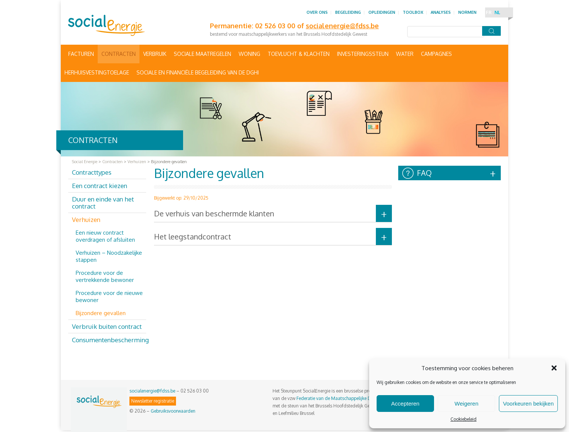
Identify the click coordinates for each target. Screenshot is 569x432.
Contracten (118, 54)
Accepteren (405, 403)
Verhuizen (86, 219)
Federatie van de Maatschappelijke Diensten (341, 398)
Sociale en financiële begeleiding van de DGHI (197, 72)
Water (405, 54)
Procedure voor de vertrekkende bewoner (105, 276)
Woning (249, 54)
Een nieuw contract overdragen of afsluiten (105, 236)
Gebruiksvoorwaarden (173, 411)
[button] (554, 368)
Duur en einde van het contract (103, 202)
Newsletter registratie (152, 401)
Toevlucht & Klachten (299, 54)
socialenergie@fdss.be (152, 391)
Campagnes (436, 54)
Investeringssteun (363, 54)
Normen (467, 12)
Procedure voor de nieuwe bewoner (109, 296)
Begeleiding (348, 12)
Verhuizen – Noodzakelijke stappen (109, 256)
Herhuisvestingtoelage (97, 72)
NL (497, 12)
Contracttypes (91, 172)
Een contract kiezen (99, 186)
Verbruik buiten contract (107, 326)
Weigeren (466, 403)
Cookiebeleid (463, 419)
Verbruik (154, 54)
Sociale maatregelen (202, 54)
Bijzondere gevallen (101, 313)
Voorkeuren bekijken (528, 403)
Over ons (317, 12)
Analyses (441, 12)
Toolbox (413, 12)
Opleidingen (381, 12)
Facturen (81, 54)
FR (488, 12)
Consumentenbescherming (109, 340)
